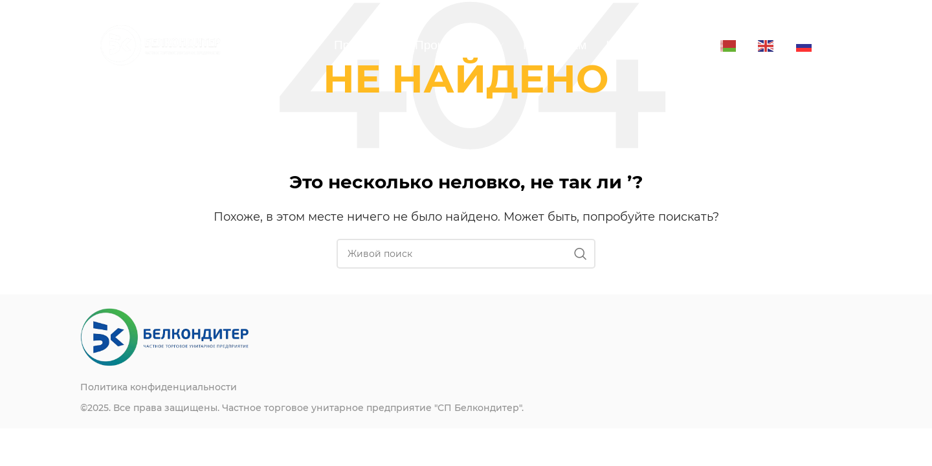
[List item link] (273, 387)
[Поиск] (466, 254)
